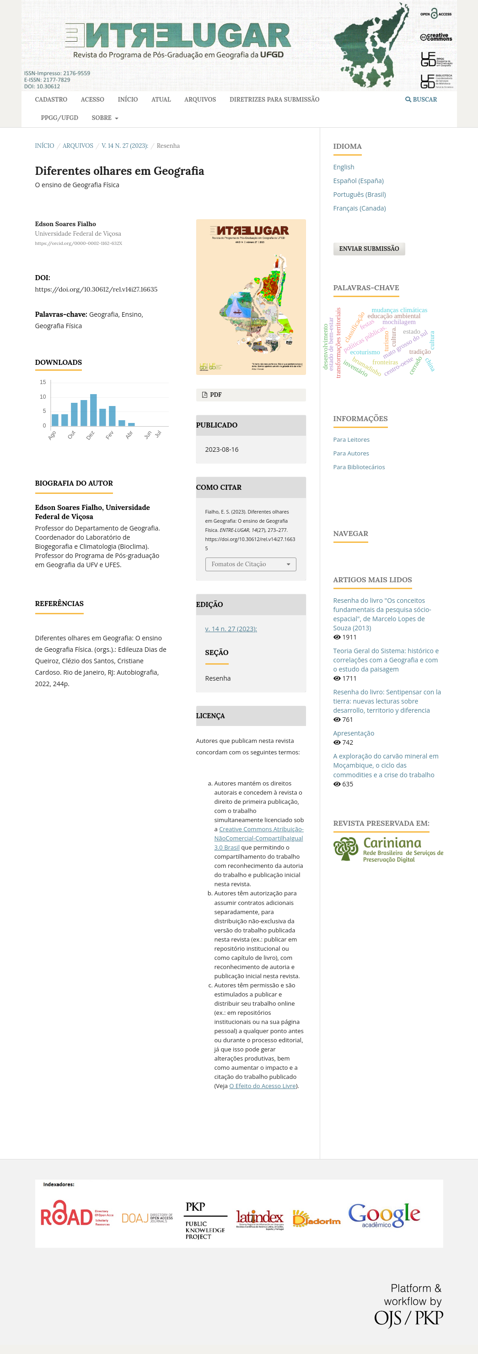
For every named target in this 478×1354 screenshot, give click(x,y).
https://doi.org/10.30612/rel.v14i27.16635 (96, 289)
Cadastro (51, 99)
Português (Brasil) (359, 194)
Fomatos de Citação (239, 564)
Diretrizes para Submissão (274, 99)
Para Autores (351, 453)
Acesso (92, 99)
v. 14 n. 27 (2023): (125, 146)
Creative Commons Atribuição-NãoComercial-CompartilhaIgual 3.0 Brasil (259, 838)
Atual (161, 99)
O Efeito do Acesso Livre (262, 1086)
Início (128, 99)
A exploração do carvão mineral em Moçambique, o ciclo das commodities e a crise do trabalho (386, 765)
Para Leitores (351, 439)
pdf (215, 395)
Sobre (102, 118)
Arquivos (200, 99)
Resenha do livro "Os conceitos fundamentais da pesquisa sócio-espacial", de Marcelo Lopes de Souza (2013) (382, 614)
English (343, 166)
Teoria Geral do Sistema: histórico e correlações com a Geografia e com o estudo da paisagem (386, 659)
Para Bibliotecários (359, 467)
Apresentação (354, 733)
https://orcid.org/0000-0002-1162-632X (79, 243)
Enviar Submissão (369, 249)
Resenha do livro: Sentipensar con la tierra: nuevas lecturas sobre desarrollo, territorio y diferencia (387, 701)
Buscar (421, 99)
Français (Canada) (359, 208)
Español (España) (358, 180)
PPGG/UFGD (60, 118)
